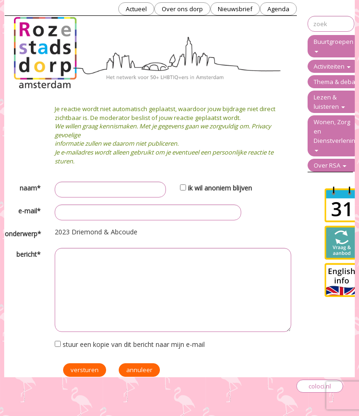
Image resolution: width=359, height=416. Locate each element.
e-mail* (29, 210)
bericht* (28, 254)
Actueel (136, 9)
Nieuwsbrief (235, 9)
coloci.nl (320, 386)
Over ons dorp (182, 9)
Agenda (278, 9)
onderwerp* (23, 233)
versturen (85, 370)
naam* (30, 187)
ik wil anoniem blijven (220, 187)
